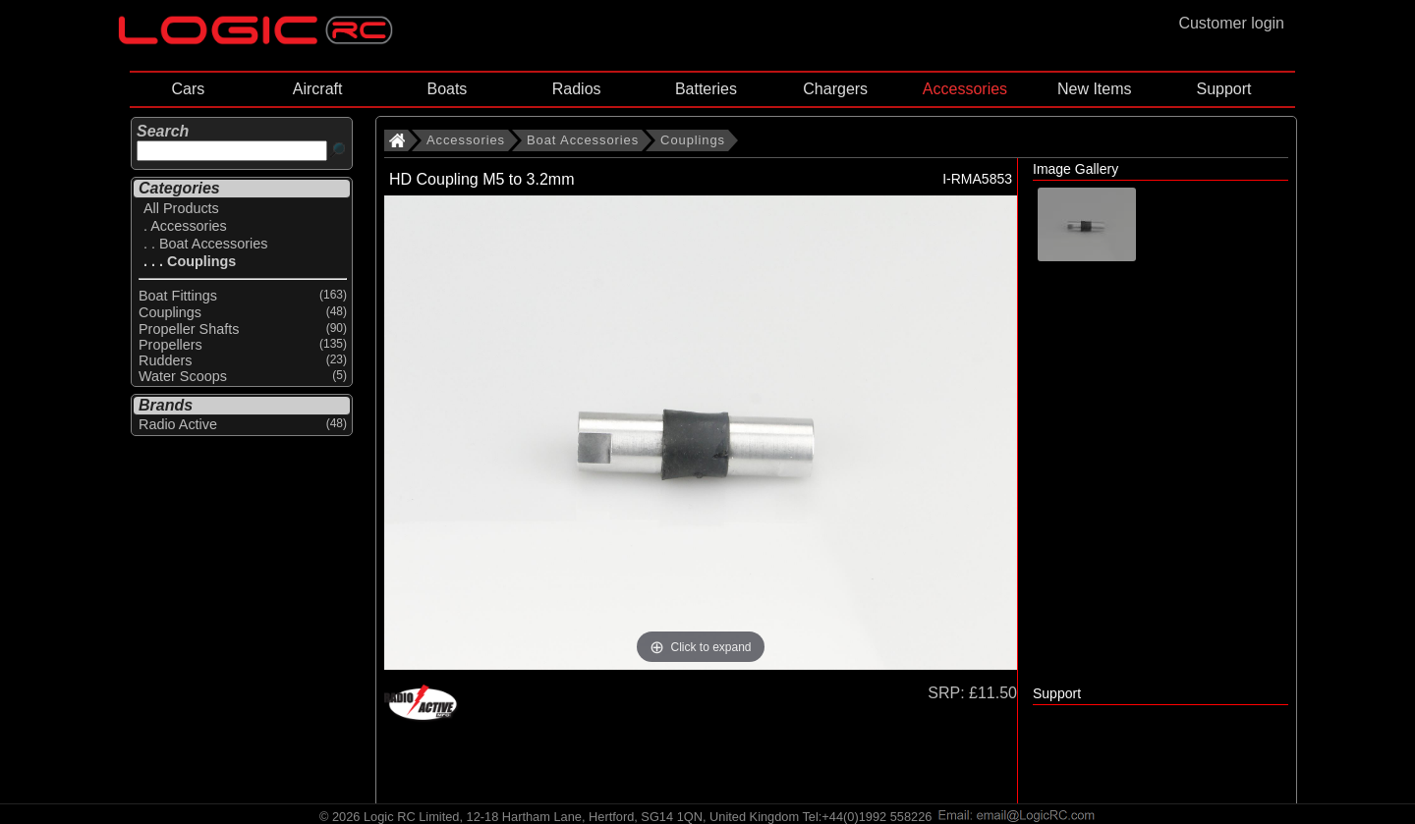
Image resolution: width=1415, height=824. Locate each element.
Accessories (965, 89)
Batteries (706, 89)
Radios (576, 89)
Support (1223, 89)
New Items (1094, 89)
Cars (187, 89)
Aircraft (318, 89)
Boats (446, 89)
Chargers (835, 89)
